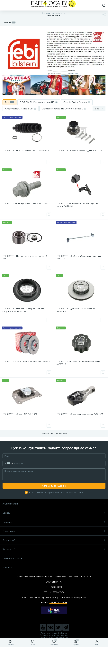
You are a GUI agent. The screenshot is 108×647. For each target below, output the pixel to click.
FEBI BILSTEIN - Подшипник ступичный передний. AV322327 (25, 257)
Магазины (54, 522)
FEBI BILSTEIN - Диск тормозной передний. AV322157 (27, 361)
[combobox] (8, 463)
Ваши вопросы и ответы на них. (54, 635)
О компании (54, 531)
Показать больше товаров (54, 433)
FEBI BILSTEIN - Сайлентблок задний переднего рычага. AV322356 (78, 204)
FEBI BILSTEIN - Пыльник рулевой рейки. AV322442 (26, 151)
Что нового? (54, 549)
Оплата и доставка (54, 558)
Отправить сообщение (54, 485)
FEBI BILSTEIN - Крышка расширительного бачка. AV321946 (79, 362)
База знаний (54, 540)
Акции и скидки (54, 503)
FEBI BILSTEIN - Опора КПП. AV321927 (20, 414)
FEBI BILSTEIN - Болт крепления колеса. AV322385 (25, 203)
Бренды (54, 512)
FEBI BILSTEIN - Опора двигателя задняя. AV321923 (80, 414)
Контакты (54, 567)
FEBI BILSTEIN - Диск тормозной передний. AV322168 (76, 310)
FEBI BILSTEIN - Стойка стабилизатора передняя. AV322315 (79, 257)
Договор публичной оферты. (54, 633)
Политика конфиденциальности (54, 637)
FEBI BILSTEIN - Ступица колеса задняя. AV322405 (79, 151)
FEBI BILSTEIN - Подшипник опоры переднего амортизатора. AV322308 (23, 310)
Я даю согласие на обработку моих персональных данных (56, 492)
